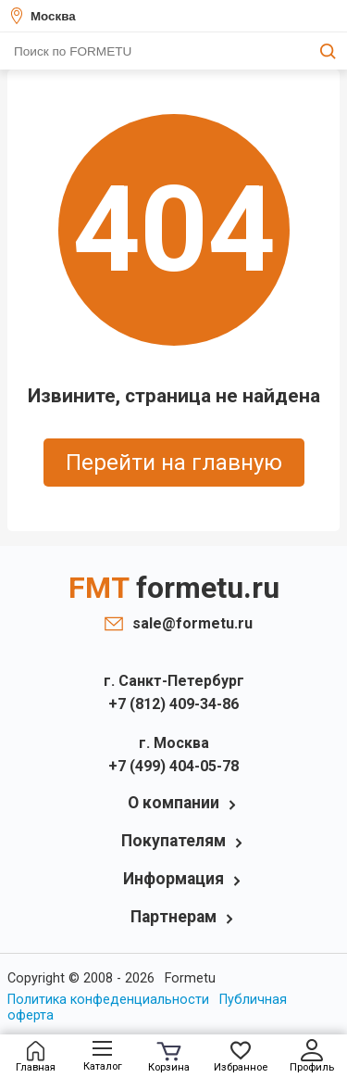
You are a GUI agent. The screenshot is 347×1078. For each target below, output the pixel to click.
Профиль (312, 1056)
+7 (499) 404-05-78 (173, 766)
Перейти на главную (174, 463)
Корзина (169, 1057)
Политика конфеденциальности (108, 1000)
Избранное (240, 1057)
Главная (36, 1057)
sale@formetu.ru (187, 623)
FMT (173, 587)
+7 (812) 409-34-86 (173, 704)
